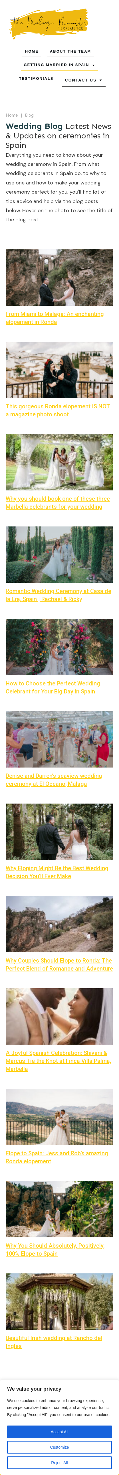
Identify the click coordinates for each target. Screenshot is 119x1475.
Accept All (59, 1432)
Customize (59, 1447)
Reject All (59, 1462)
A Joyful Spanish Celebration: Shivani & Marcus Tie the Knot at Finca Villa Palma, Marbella (58, 1060)
